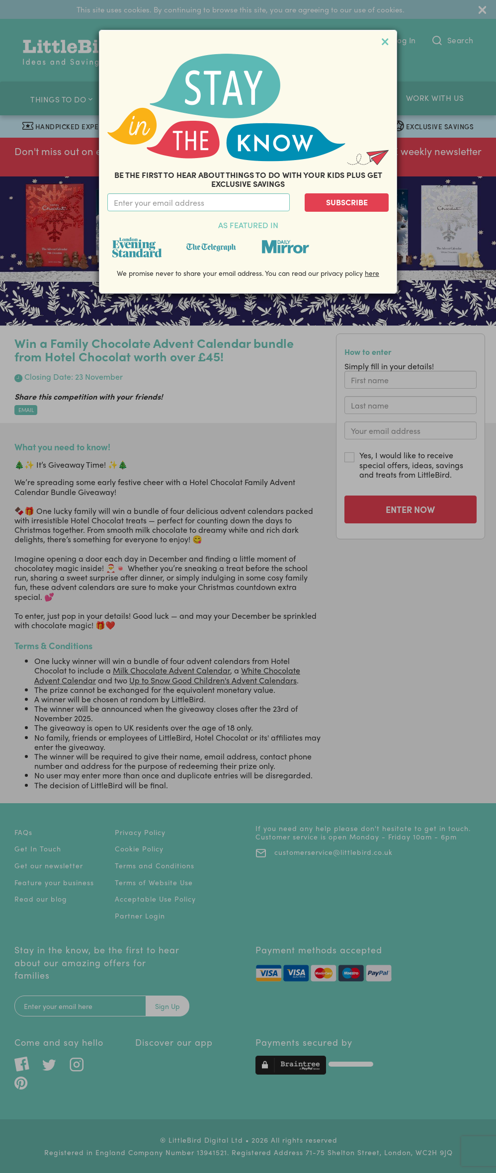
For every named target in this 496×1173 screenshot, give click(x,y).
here (372, 273)
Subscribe (347, 202)
